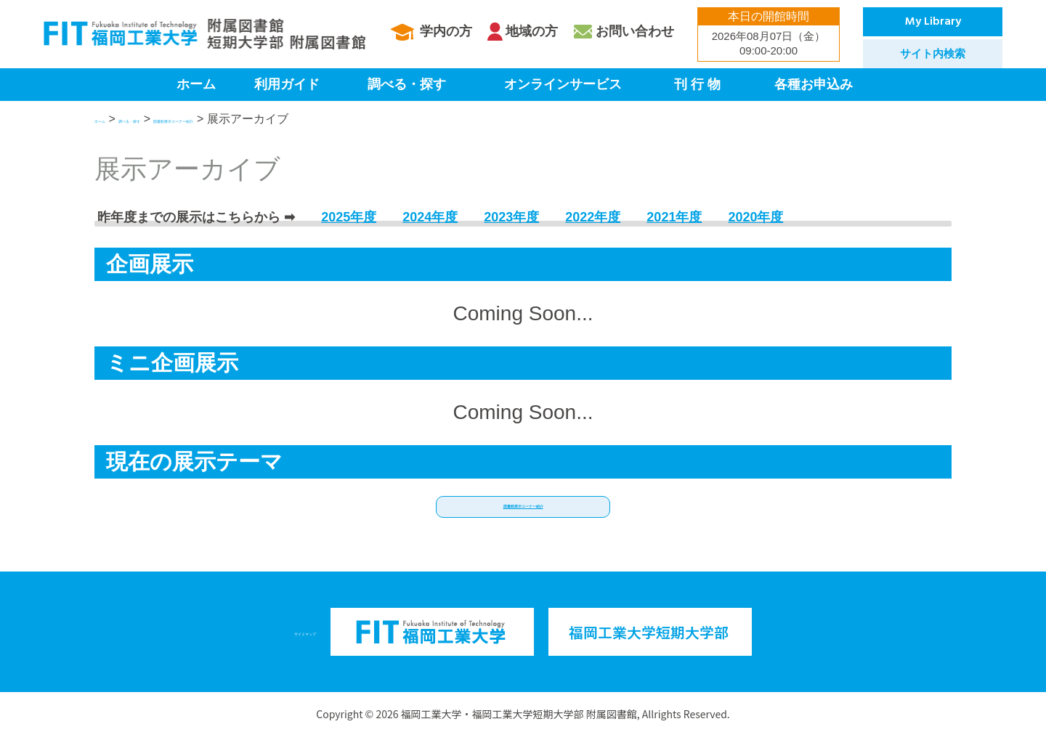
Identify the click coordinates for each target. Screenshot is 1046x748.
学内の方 (446, 31)
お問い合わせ (635, 31)
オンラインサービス (563, 84)
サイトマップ (305, 643)
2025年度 (348, 217)
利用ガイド (287, 84)
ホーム (196, 84)
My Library (933, 21)
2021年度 (674, 217)
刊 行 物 (697, 84)
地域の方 (532, 31)
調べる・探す (407, 84)
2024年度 (430, 217)
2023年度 (511, 217)
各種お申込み (813, 84)
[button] (523, 512)
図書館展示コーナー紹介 (289, 119)
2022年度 (592, 217)
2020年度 (755, 217)
